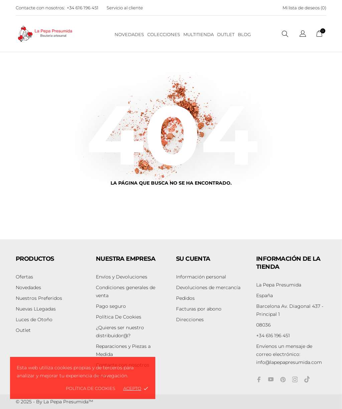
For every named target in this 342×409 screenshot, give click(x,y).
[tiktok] (307, 379)
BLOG (244, 34)
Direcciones (190, 320)
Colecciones (163, 34)
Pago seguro (111, 306)
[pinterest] (283, 379)
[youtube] (271, 379)
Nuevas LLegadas (36, 309)
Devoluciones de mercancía (208, 287)
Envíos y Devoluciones (121, 277)
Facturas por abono (198, 309)
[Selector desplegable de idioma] (303, 34)
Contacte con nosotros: (40, 7)
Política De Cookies (118, 317)
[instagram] (295, 379)
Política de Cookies (90, 388)
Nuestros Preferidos (39, 298)
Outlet (225, 34)
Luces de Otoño (34, 320)
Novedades (28, 287)
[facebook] (259, 379)
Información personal (201, 277)
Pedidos (185, 298)
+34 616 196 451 (83, 7)
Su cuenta (193, 258)
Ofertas (24, 277)
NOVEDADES (129, 34)
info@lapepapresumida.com (289, 354)
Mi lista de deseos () (304, 7)
